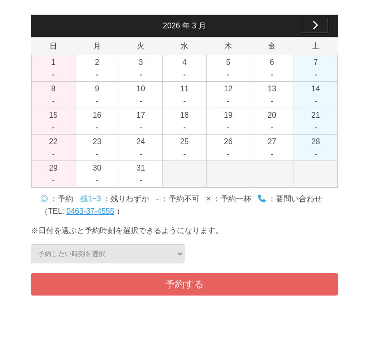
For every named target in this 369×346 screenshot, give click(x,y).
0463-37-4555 (90, 211)
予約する (184, 284)
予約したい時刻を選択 (107, 253)
